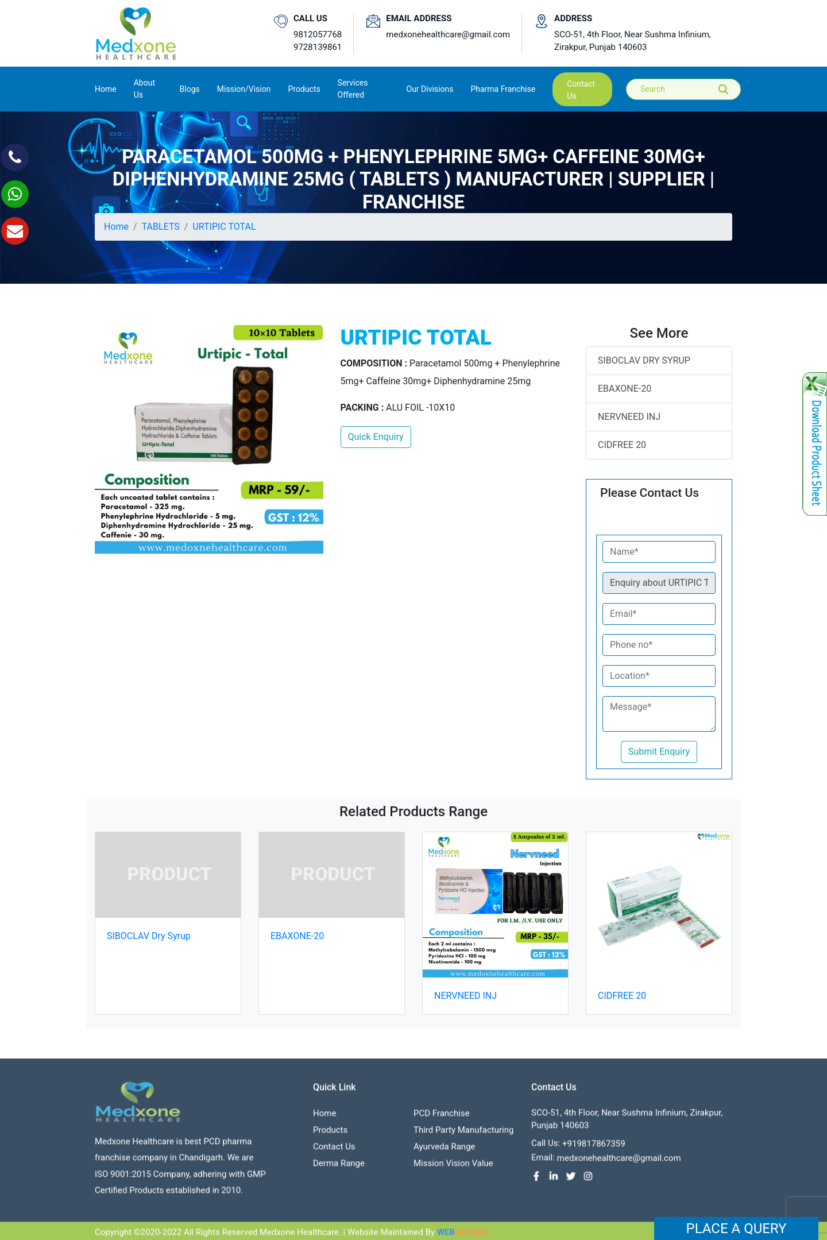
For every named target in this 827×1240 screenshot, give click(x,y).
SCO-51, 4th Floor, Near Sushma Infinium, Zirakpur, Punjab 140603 (632, 41)
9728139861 (317, 47)
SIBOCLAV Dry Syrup (644, 360)
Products (330, 1135)
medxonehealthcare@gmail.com (448, 34)
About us (144, 88)
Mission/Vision (244, 89)
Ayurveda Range (444, 1151)
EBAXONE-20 (624, 388)
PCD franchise (441, 1118)
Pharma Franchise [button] (502, 89)
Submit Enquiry (659, 751)
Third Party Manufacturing (463, 1135)
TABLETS (161, 226)
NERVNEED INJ (629, 416)
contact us (581, 90)
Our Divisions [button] (430, 89)
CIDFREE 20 (622, 444)
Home (106, 88)
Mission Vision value (453, 1168)
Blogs (190, 89)
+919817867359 (593, 1149)
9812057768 (317, 34)
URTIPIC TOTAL (224, 226)
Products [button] (304, 89)
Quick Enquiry (376, 436)
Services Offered (353, 88)
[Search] (691, 89)
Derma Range (339, 1168)
